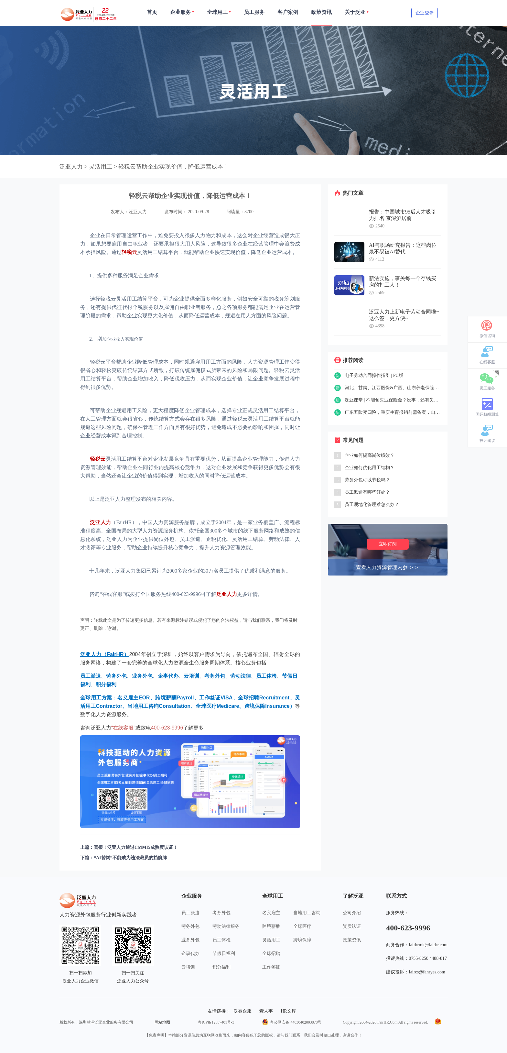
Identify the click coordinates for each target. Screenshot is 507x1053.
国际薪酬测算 (487, 414)
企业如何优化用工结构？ (369, 467)
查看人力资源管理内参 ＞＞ (387, 567)
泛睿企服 (242, 1011)
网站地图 (162, 1022)
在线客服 (487, 362)
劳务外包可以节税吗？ (367, 479)
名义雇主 (271, 912)
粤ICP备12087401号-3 (216, 1022)
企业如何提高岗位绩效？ (369, 455)
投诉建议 (487, 440)
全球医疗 (302, 926)
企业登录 (424, 12)
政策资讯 (352, 940)
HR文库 (288, 1011)
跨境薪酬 (271, 926)
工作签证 (271, 967)
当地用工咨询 (306, 912)
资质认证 (352, 926)
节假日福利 (223, 953)
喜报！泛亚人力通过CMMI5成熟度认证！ (136, 847)
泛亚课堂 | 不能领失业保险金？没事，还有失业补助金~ (393, 400)
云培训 (188, 967)
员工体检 (221, 940)
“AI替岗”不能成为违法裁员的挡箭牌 (130, 857)
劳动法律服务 (226, 926)
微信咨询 (487, 336)
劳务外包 (190, 926)
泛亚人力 (71, 166)
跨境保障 (302, 940)
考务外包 (221, 912)
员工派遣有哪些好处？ (367, 492)
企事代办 (190, 953)
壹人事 (266, 1011)
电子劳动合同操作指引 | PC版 (374, 375)
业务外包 (190, 940)
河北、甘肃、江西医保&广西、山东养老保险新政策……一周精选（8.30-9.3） (393, 387)
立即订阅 (388, 544)
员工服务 (487, 388)
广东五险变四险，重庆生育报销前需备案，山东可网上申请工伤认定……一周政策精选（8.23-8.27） (393, 412)
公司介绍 (352, 912)
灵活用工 (271, 940)
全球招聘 (271, 953)
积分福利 (221, 967)
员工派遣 (190, 912)
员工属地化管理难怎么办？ (372, 504)
